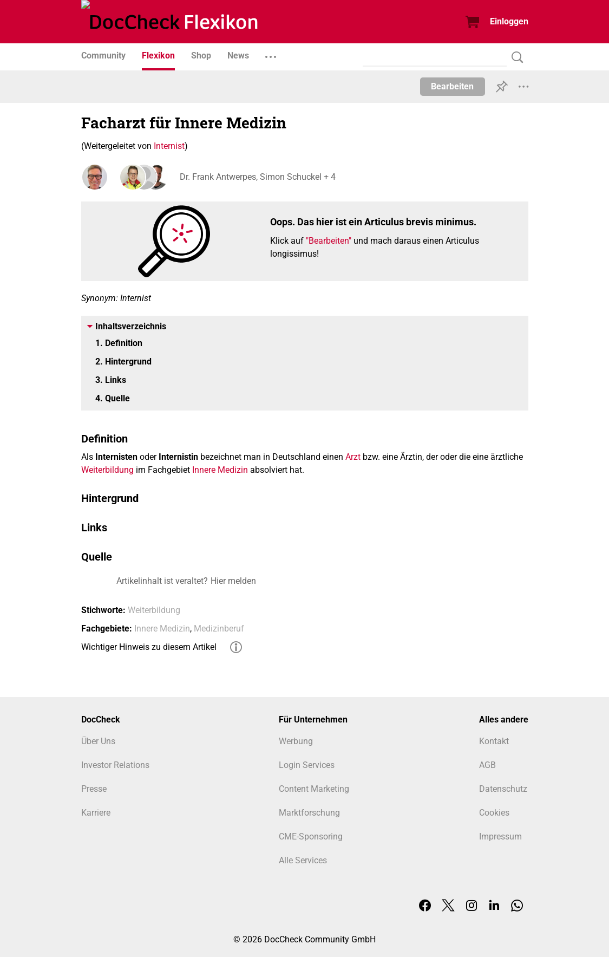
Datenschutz (503, 789)
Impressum (500, 836)
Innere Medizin (220, 470)
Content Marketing (314, 789)
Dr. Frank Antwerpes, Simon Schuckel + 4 (257, 177)
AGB (487, 765)
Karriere (95, 813)
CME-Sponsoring (311, 836)
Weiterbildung (107, 470)
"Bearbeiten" (328, 241)
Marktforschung (309, 813)
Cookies (494, 813)
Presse (94, 789)
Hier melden (233, 581)
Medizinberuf (219, 628)
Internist (169, 146)
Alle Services (303, 860)
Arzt (353, 457)
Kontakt (494, 741)
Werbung (296, 741)
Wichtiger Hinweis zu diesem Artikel (149, 647)
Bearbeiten (452, 86)
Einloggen (509, 21)
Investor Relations (115, 765)
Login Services (307, 765)
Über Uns (98, 741)
